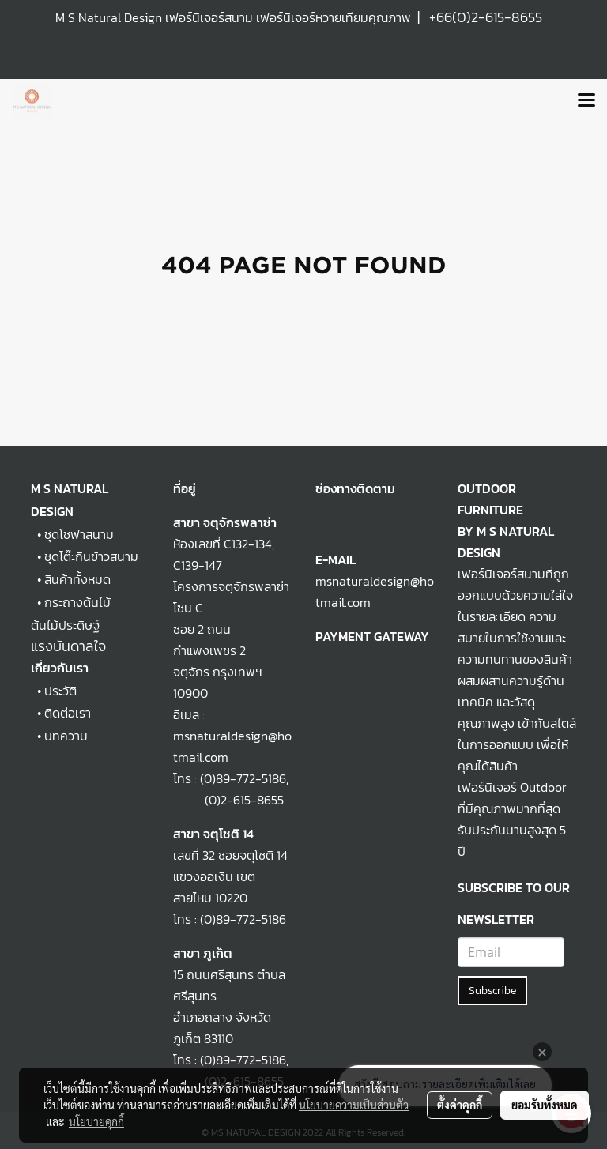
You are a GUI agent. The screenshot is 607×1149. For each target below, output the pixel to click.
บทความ (66, 735)
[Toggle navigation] (586, 101)
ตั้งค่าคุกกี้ (459, 1105)
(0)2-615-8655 (228, 799)
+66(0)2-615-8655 (485, 17)
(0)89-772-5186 (243, 778)
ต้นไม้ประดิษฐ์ (65, 625)
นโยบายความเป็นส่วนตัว (354, 1105)
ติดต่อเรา (67, 712)
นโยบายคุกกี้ (96, 1121)
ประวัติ (60, 690)
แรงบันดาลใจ (68, 646)
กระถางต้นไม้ (77, 602)
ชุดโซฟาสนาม (79, 534)
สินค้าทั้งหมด (77, 579)
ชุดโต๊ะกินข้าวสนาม (91, 556)
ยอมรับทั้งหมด (544, 1105)
